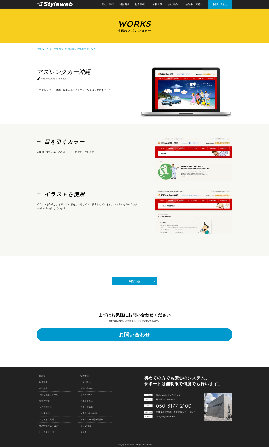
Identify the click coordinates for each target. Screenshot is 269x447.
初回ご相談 (85, 425)
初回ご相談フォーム (48, 394)
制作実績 (140, 4)
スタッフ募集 (86, 407)
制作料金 (124, 4)
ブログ (83, 432)
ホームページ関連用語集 (91, 419)
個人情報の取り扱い (48, 425)
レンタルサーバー (47, 432)
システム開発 (45, 407)
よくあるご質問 (46, 419)
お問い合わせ (220, 4)
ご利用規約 (44, 413)
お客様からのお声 (88, 413)
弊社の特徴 (108, 4)
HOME (42, 376)
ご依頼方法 (156, 4)
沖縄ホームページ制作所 (62, 4)
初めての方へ (86, 394)
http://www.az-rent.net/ (54, 78)
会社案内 (173, 4)
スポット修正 (86, 400)
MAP (192, 412)
